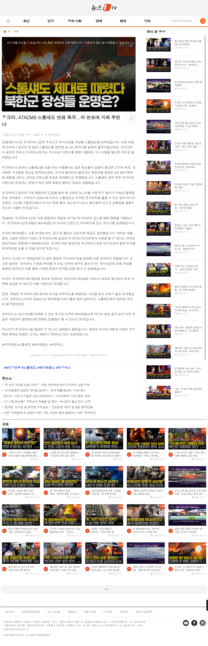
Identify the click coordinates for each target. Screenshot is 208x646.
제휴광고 (72, 611)
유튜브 (186, 625)
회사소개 (10, 611)
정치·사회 (75, 21)
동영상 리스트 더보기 (104, 589)
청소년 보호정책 (144, 611)
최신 (26, 21)
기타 (147, 21)
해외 (123, 21)
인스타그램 (203, 625)
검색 (203, 21)
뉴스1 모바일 (53, 611)
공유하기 (131, 118)
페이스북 (194, 625)
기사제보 (107, 611)
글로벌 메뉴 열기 (8, 21)
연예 (99, 21)
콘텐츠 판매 (90, 611)
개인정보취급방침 (31, 611)
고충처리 (123, 611)
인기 (50, 21)
